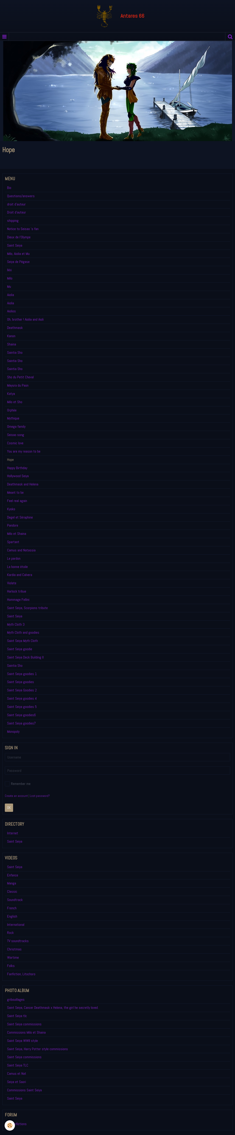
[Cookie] (10, 1125)
